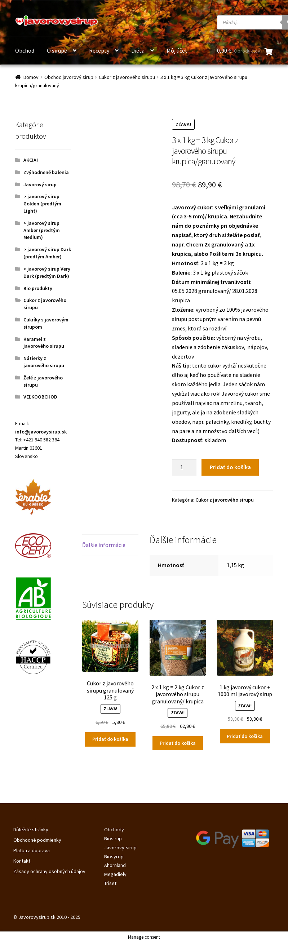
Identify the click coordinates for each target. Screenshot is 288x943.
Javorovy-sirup (120, 847)
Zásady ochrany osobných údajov (49, 871)
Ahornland (115, 865)
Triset (110, 883)
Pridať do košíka (230, 467)
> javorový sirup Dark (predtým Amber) (47, 253)
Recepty (99, 50)
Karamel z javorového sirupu (43, 343)
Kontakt (21, 861)
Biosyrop (114, 856)
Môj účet (177, 50)
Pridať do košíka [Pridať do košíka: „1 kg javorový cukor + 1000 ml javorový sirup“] (245, 736)
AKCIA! (30, 160)
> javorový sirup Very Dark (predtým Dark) (46, 272)
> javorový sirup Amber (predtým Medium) (41, 230)
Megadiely (115, 874)
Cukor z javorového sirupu (127, 77)
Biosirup (113, 838)
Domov (31, 77)
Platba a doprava (31, 850)
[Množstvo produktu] (184, 467)
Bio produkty (37, 288)
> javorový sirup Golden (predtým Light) (42, 203)
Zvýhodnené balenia (46, 172)
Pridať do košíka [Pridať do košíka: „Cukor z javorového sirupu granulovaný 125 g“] (110, 739)
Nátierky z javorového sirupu (43, 362)
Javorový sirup (40, 184)
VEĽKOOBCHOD (40, 396)
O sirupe (57, 50)
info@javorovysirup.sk (41, 431)
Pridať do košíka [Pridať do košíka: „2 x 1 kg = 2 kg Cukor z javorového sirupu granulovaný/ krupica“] (178, 743)
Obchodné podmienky (37, 840)
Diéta (138, 50)
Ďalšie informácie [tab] (103, 544)
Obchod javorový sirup (68, 77)
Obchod (24, 50)
